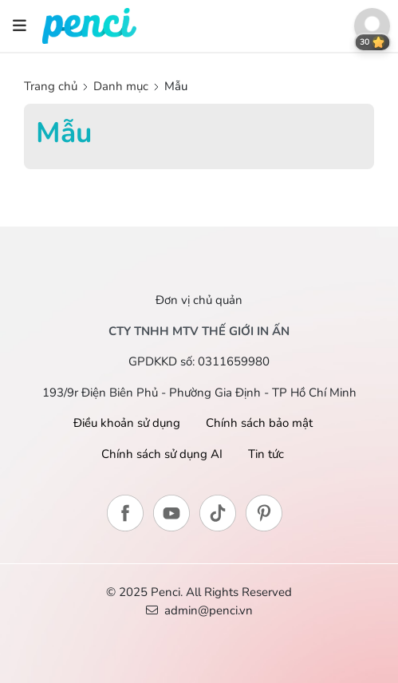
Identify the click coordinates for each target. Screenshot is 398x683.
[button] (372, 26)
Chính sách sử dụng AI (162, 454)
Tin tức (266, 454)
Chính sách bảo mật (259, 423)
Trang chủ (52, 86)
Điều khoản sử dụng (126, 423)
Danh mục (120, 86)
